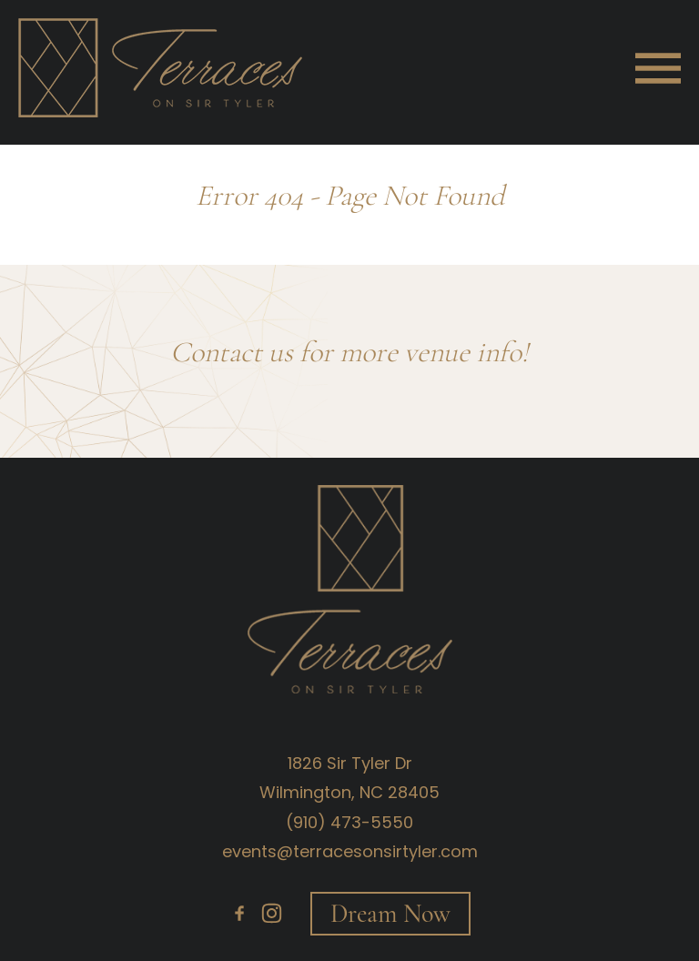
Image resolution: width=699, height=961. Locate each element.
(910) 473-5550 (349, 822)
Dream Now (390, 913)
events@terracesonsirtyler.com (350, 851)
